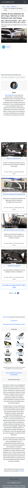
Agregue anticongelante (14, 265)
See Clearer (5, 77)
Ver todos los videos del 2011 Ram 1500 (14, 286)
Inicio (3, 6)
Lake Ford (5, 317)
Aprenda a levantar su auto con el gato (14, 230)
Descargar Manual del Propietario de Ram (14, 324)
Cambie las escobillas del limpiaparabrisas (14, 194)
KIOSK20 (21, 471)
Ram (8, 6)
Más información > (19, 37)
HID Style (22, 77)
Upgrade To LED (13, 77)
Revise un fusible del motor (14, 158)
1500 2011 (14, 6)
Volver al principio (14, 479)
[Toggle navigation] (25, 2)
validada (6, 46)
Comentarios (14, 320)
